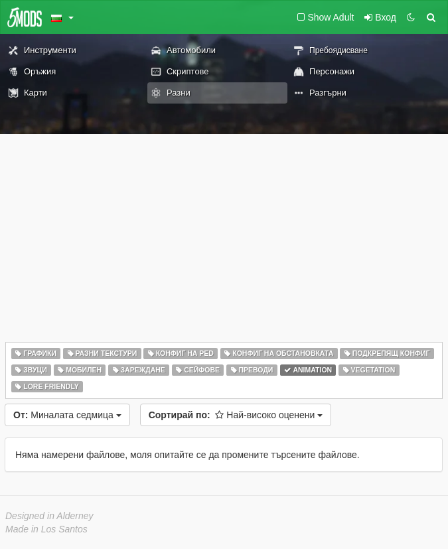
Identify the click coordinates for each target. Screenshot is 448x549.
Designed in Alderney (49, 515)
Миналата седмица (67, 415)
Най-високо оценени (236, 415)
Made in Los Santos (46, 529)
